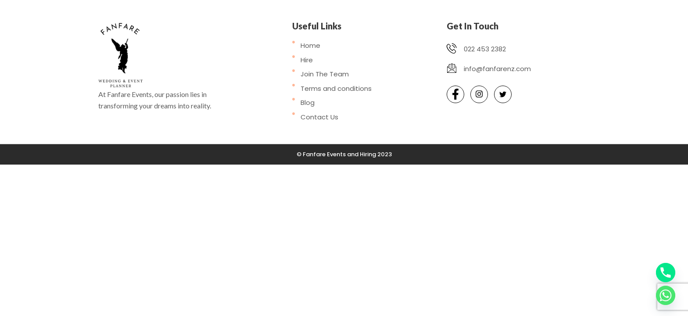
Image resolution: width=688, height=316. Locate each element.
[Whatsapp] (665, 295)
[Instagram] (479, 94)
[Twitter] (503, 94)
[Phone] (665, 272)
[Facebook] (455, 94)
